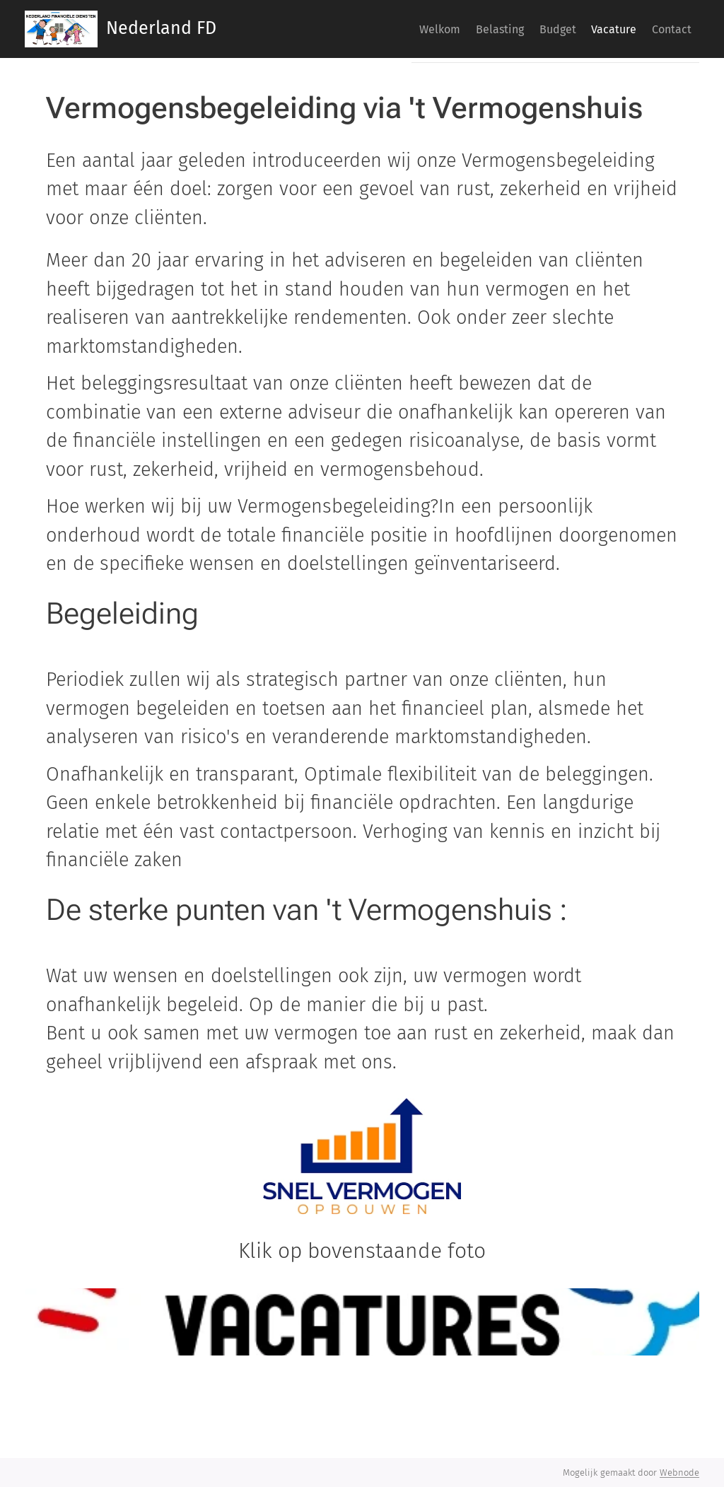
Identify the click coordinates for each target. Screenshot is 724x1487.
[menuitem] (353, 29)
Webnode (679, 1472)
